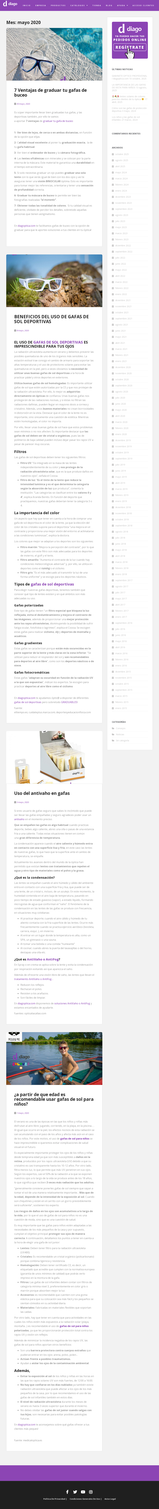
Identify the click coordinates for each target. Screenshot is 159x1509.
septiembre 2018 (123, 525)
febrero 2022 (121, 288)
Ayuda (121, 5)
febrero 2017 (121, 610)
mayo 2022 (121, 269)
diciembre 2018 (123, 507)
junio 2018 (120, 543)
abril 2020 (120, 415)
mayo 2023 (121, 227)
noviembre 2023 (123, 202)
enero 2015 (121, 708)
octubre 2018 (122, 519)
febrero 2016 (121, 659)
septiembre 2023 (123, 208)
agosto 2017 (121, 586)
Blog (109, 5)
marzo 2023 (121, 233)
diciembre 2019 (123, 440)
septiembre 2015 (123, 689)
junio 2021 (120, 330)
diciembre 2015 (123, 671)
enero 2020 (121, 434)
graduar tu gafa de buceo (58, 121)
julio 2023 (120, 221)
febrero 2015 (121, 702)
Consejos (120, 728)
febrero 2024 (121, 184)
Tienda (96, 5)
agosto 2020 (121, 391)
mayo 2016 (121, 641)
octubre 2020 (122, 379)
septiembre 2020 (123, 385)
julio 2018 (120, 537)
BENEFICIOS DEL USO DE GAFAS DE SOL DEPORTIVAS (51, 319)
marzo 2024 (121, 178)
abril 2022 (120, 275)
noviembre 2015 (123, 677)
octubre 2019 (122, 452)
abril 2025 (120, 166)
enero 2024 (121, 190)
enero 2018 (121, 574)
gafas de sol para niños (74, 1326)
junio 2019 (120, 470)
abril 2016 (120, 647)
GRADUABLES (69, 702)
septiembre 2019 (123, 458)
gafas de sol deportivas (52, 584)
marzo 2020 (121, 422)
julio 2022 (120, 257)
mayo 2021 (121, 336)
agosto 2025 (121, 160)
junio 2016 (120, 635)
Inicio (27, 5)
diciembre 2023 (123, 196)
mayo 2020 (121, 409)
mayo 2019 (121, 476)
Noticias (120, 734)
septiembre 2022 (123, 251)
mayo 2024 (121, 172)
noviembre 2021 (123, 306)
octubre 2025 (122, 154)
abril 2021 (120, 342)
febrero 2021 (121, 355)
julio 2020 (120, 397)
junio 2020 (120, 403)
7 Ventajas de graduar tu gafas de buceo (50, 92)
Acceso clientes (143, 5)
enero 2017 (121, 616)
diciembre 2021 (123, 300)
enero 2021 (121, 361)
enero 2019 (121, 501)
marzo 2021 (121, 348)
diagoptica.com (26, 225)
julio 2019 (120, 464)
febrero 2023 (121, 239)
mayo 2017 (121, 598)
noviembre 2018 (123, 513)
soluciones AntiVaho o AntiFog (72, 1003)
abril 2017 (120, 604)
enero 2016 (121, 665)
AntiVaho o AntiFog (43, 959)
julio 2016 (120, 629)
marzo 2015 (121, 695)
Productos (58, 5)
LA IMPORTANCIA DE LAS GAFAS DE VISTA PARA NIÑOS (129, 86)
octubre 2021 (122, 312)
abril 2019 (120, 482)
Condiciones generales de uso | (86, 1499)
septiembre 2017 (123, 580)
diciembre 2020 (123, 367)
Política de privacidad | (55, 1499)
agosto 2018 (121, 531)
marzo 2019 (121, 488)
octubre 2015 (122, 683)
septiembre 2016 (123, 622)
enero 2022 (121, 294)
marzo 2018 (121, 562)
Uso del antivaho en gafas (42, 793)
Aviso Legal (110, 1499)
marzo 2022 (121, 282)
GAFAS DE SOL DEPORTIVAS (58, 342)
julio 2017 (120, 592)
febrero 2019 (121, 495)
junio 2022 (120, 263)
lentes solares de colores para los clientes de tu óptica (128, 98)
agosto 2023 (121, 215)
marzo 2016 (121, 653)
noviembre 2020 (123, 373)
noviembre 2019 (123, 446)
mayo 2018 (121, 549)
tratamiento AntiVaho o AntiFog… (33, 979)
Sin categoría (122, 740)
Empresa (40, 5)
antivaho (19, 819)
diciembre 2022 (123, 245)
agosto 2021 (121, 324)
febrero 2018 (121, 568)
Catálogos (77, 5)
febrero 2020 (121, 428)
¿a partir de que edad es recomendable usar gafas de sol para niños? (54, 1099)
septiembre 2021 (123, 318)
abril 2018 (120, 555)
